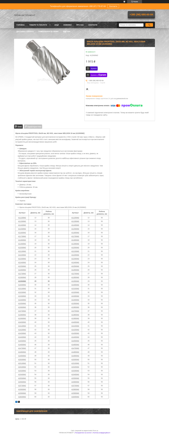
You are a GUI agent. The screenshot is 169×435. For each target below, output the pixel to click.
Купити (94, 68)
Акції (56, 25)
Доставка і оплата (25, 31)
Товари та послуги (38, 25)
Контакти (113, 6)
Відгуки (66, 31)
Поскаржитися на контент (83, 433)
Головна (20, 25)
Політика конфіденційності (101, 433)
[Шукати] (149, 25)
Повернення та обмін (48, 31)
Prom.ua (95, 430)
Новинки (67, 25)
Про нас (80, 25)
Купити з (98, 75)
